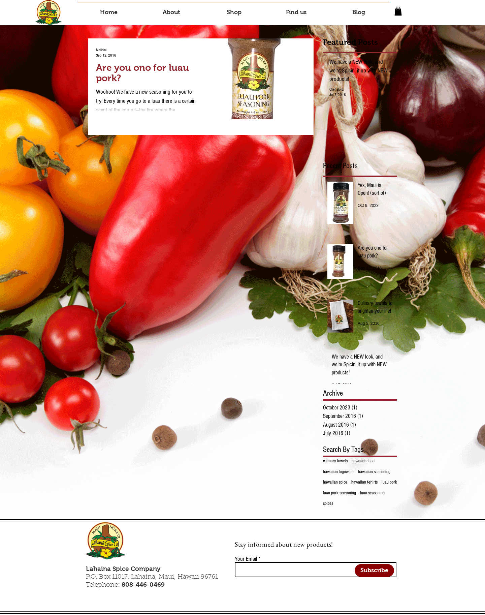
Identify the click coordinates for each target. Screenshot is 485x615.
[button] (398, 11)
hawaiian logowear (338, 471)
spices (328, 503)
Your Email (246, 559)
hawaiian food (363, 461)
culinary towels (335, 461)
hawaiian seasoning (374, 471)
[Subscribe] (374, 570)
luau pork (389, 482)
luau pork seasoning (339, 493)
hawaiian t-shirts (364, 482)
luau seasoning (372, 493)
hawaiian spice (335, 482)
